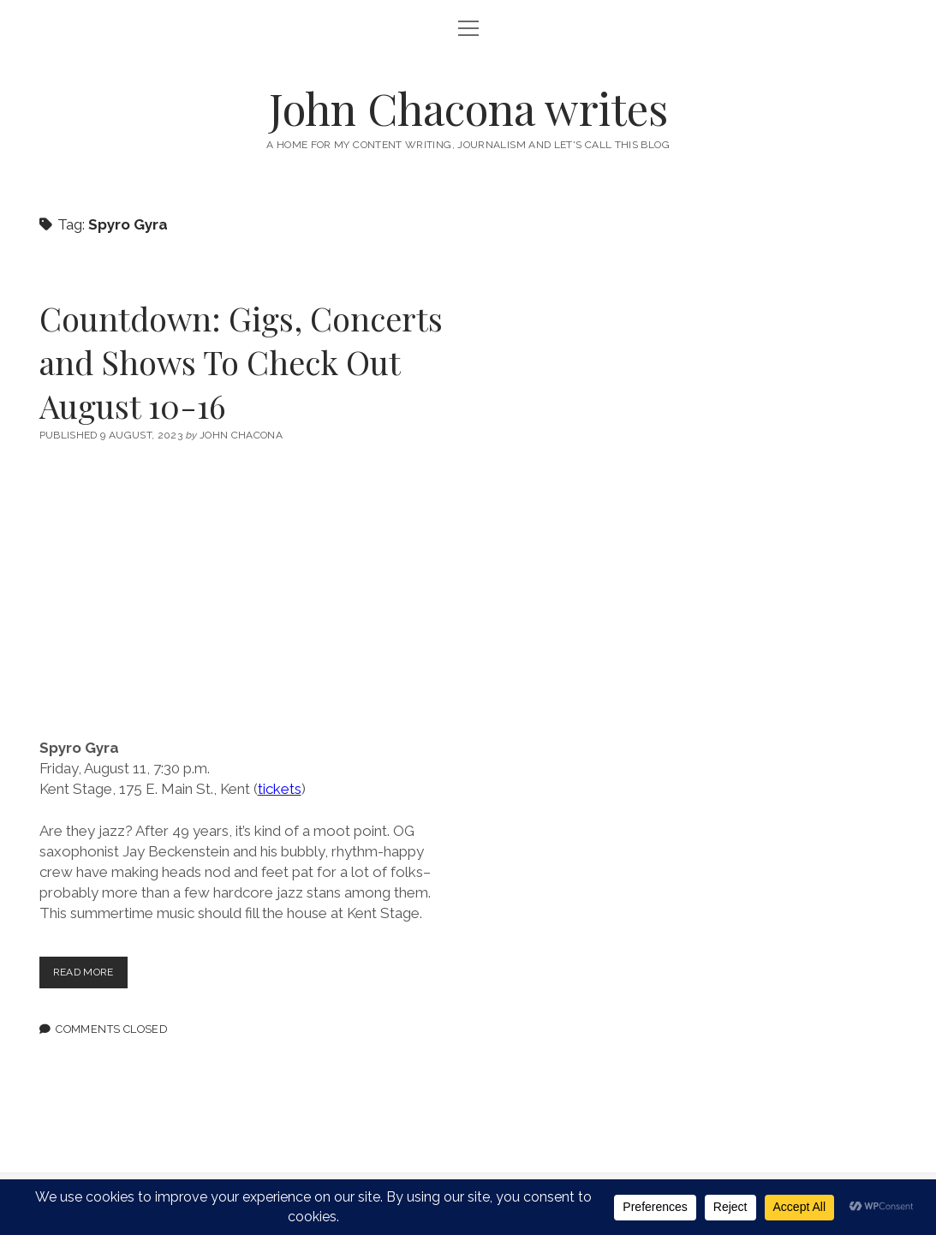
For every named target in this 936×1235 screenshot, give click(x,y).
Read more (93, 976)
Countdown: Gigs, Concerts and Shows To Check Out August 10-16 (241, 361)
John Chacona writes (468, 108)
